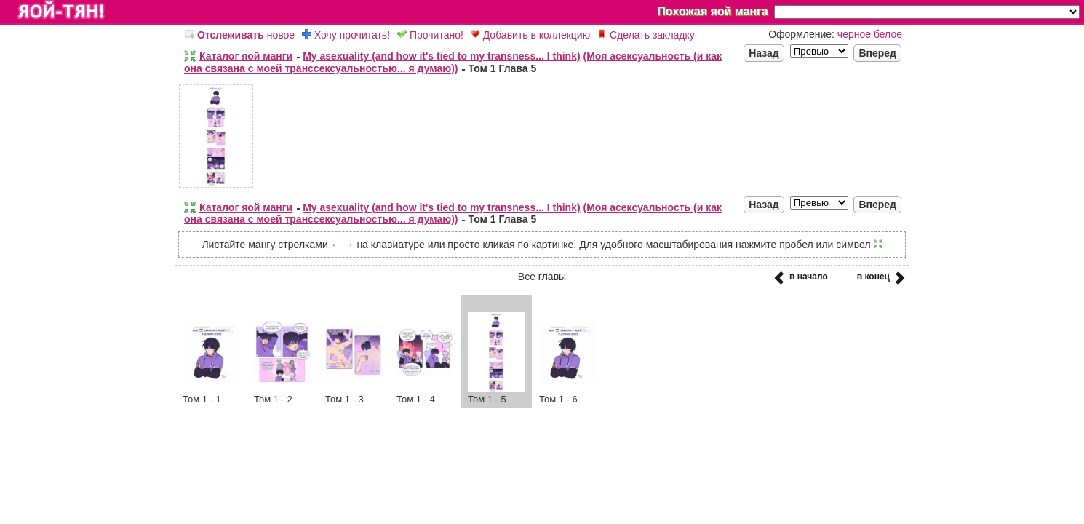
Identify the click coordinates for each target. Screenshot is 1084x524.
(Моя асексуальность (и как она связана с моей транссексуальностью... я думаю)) (453, 62)
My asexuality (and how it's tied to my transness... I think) (441, 56)
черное (854, 34)
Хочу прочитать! (346, 35)
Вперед (877, 53)
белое (888, 34)
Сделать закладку (646, 35)
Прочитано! (430, 35)
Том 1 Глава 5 (502, 68)
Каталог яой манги (245, 56)
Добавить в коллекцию (530, 35)
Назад (764, 53)
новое (240, 35)
